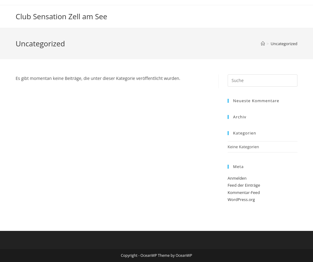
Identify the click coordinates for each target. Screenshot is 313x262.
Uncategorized (284, 43)
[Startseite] (263, 43)
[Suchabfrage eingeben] (262, 80)
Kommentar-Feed (244, 192)
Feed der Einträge (244, 185)
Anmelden (237, 178)
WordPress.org (241, 199)
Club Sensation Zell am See (61, 16)
